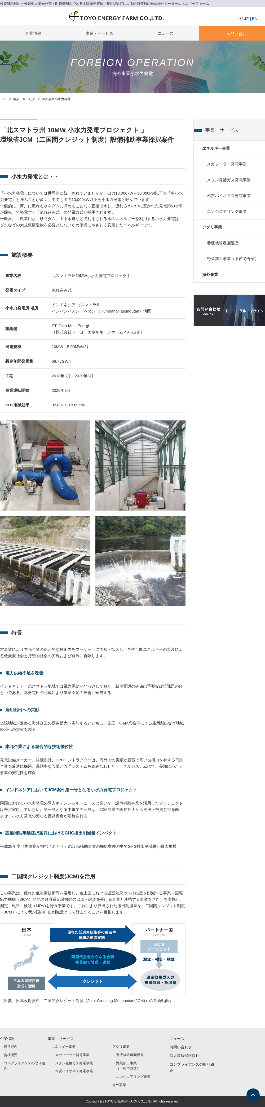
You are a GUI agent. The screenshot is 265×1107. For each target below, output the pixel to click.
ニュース (166, 33)
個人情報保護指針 (184, 1055)
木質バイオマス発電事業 (229, 196)
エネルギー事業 (216, 148)
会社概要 (10, 1055)
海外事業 (210, 276)
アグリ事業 (212, 228)
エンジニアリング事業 (227, 212)
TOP (3, 99)
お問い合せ (236, 34)
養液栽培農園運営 (223, 244)
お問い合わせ (181, 1047)
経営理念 (10, 1047)
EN (255, 18)
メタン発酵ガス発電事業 (229, 180)
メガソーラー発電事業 (227, 164)
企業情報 (33, 33)
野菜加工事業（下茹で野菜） (233, 260)
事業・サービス (99, 33)
